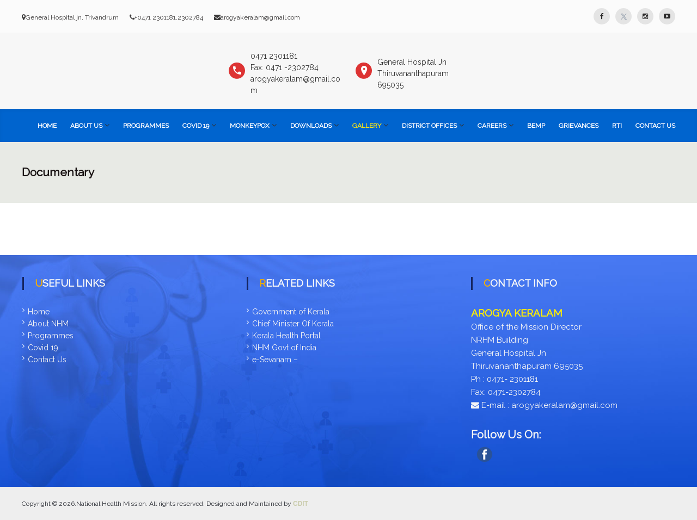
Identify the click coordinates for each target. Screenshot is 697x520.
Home (47, 125)
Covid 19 (43, 347)
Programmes (146, 125)
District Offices (429, 125)
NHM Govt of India (284, 347)
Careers (492, 125)
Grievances (578, 125)
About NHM (48, 323)
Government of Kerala (290, 311)
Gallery (366, 125)
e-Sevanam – (275, 359)
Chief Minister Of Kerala (293, 323)
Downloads (311, 125)
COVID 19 (195, 125)
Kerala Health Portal (286, 335)
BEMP (536, 125)
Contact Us (655, 125)
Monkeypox (250, 125)
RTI (617, 125)
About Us (86, 125)
